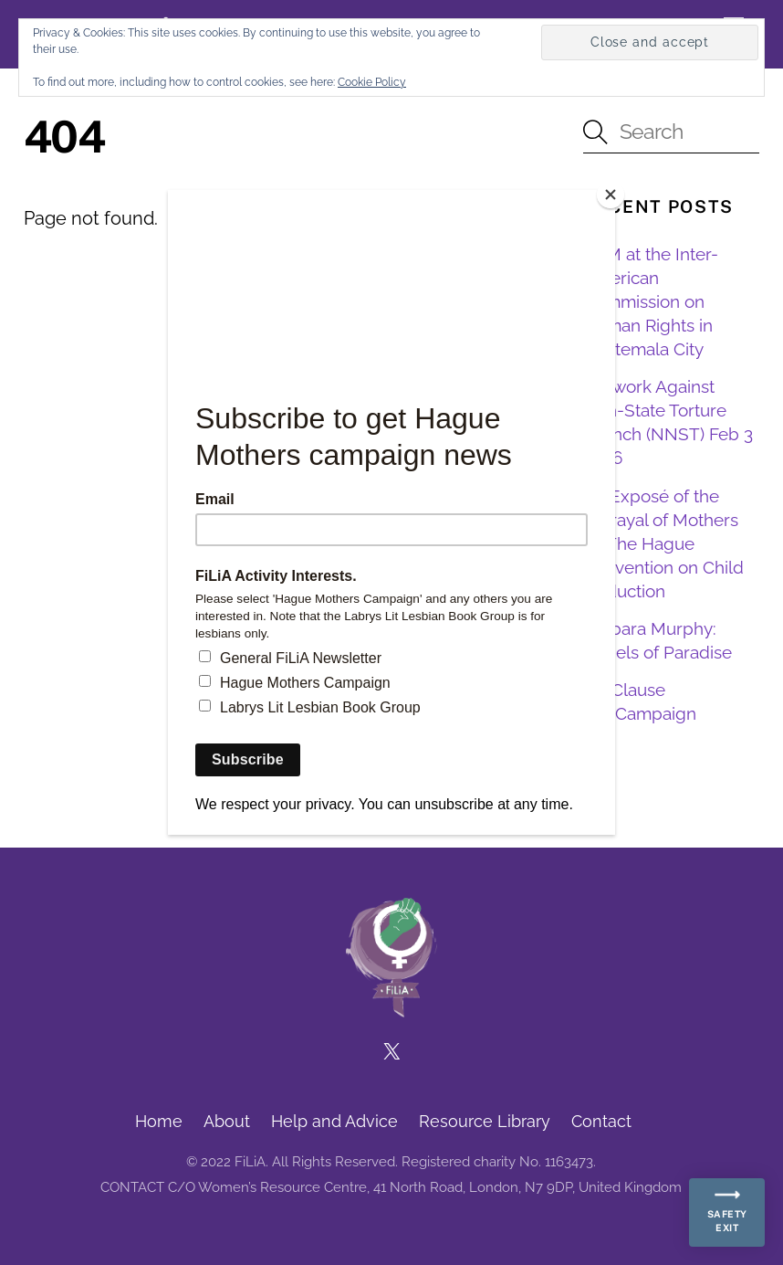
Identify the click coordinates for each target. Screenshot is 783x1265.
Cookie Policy (372, 82)
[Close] (610, 194)
